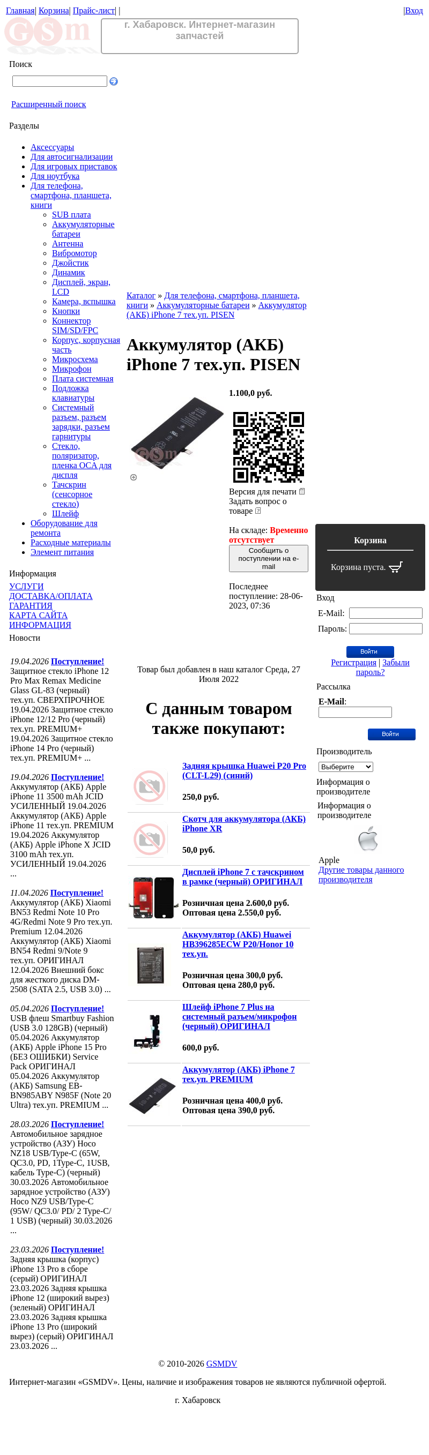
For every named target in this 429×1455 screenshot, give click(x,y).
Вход (414, 10)
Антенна (67, 243)
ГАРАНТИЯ (31, 605)
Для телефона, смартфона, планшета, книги (71, 195)
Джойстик (70, 262)
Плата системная (83, 378)
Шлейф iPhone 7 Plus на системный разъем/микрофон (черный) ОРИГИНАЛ (239, 1016)
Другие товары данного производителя (361, 874)
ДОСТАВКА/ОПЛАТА (51, 596)
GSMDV (222, 1363)
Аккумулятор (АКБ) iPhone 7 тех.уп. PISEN (217, 310)
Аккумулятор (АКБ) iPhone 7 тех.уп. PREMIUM (238, 1074)
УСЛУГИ (26, 586)
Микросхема (75, 359)
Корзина (54, 10)
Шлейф (65, 513)
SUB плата (71, 214)
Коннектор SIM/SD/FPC (75, 325)
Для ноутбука (55, 176)
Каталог (141, 295)
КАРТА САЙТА (38, 615)
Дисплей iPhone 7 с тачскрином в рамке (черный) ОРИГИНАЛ (243, 876)
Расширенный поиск (48, 104)
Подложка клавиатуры (73, 393)
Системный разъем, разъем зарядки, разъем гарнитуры (81, 422)
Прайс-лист (94, 10)
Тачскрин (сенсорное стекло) (72, 494)
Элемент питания (62, 552)
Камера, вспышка (84, 301)
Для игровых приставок (74, 166)
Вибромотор (74, 253)
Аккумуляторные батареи (203, 305)
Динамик (68, 272)
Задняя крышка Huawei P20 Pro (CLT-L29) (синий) (244, 770)
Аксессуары (52, 147)
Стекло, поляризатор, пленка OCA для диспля (82, 460)
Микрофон (72, 368)
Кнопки (66, 311)
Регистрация (353, 662)
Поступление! (77, 661)
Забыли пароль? (383, 667)
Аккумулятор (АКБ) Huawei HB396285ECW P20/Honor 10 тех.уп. (237, 944)
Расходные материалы (71, 542)
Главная (20, 10)
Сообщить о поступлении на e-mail (269, 558)
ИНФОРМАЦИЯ (40, 624)
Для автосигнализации (72, 156)
